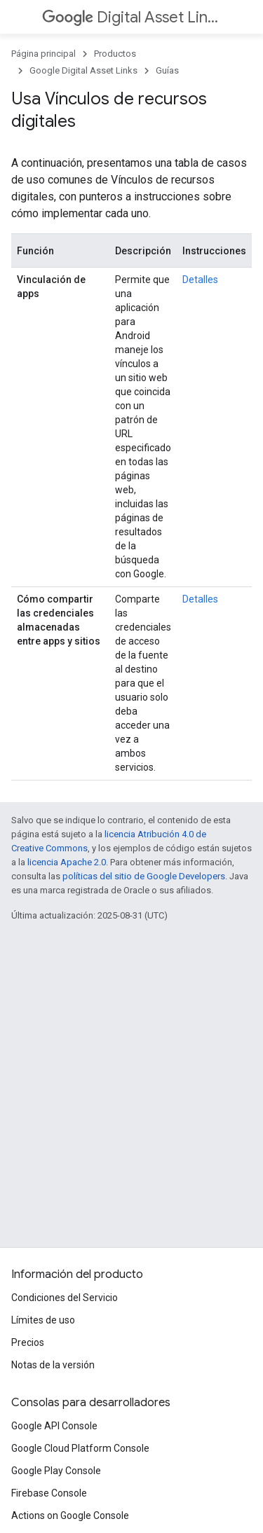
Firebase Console (49, 1493)
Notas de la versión (53, 1364)
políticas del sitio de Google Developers (143, 876)
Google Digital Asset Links (83, 70)
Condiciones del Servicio (64, 1297)
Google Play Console (56, 1470)
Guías (167, 70)
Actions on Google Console (70, 1515)
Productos (115, 53)
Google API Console (54, 1425)
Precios (27, 1342)
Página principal (43, 53)
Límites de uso (43, 1320)
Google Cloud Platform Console (80, 1448)
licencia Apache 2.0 (66, 862)
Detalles (200, 279)
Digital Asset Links (130, 17)
